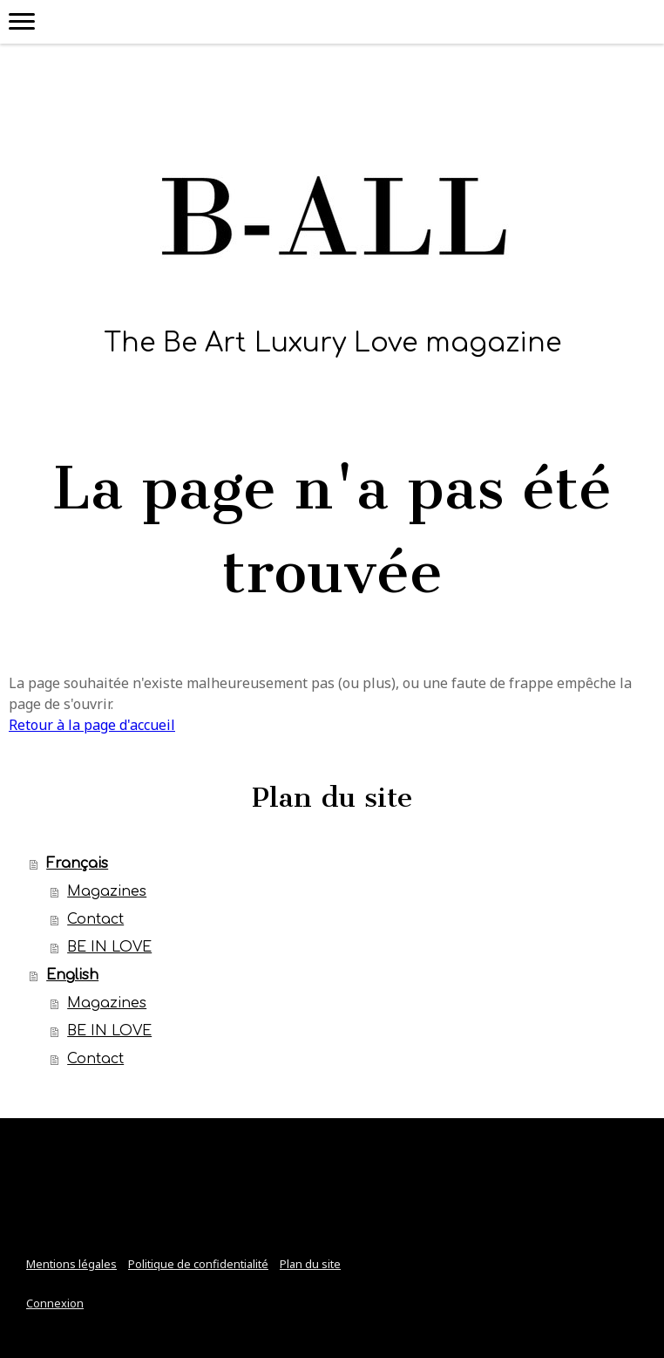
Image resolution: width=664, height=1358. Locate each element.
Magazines (106, 891)
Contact (95, 919)
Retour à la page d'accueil (92, 724)
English (72, 975)
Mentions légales (71, 1264)
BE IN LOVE (109, 947)
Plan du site (310, 1264)
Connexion (55, 1303)
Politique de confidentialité (198, 1264)
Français (77, 863)
